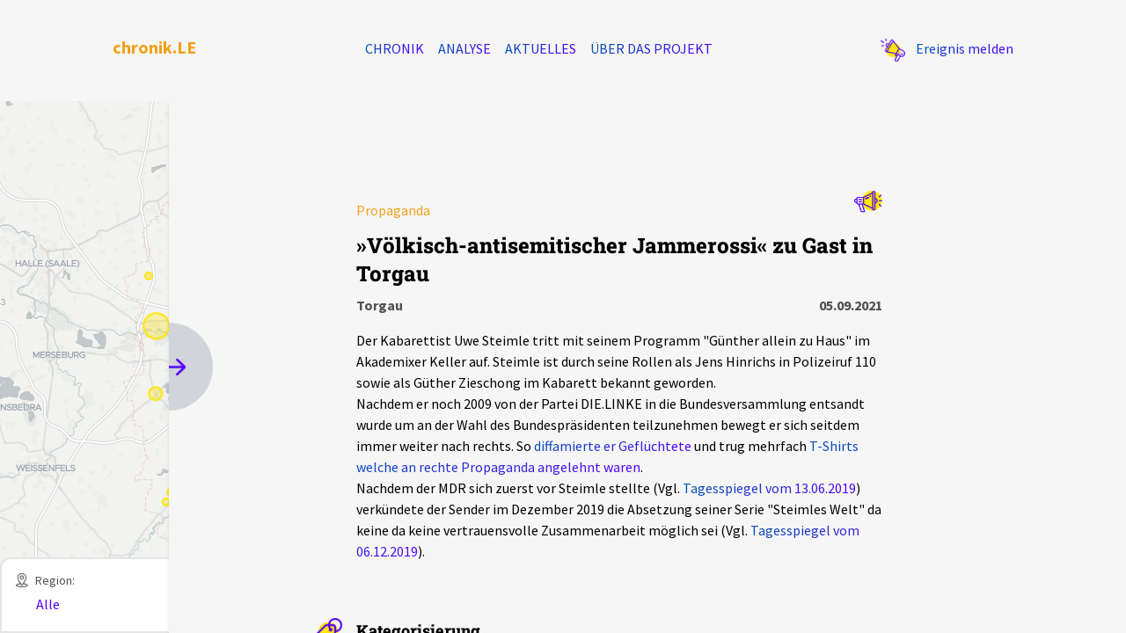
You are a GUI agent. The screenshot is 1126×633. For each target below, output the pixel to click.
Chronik (394, 48)
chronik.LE (154, 47)
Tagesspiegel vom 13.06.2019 (769, 488)
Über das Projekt (651, 48)
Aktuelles (540, 48)
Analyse (464, 48)
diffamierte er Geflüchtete (612, 446)
